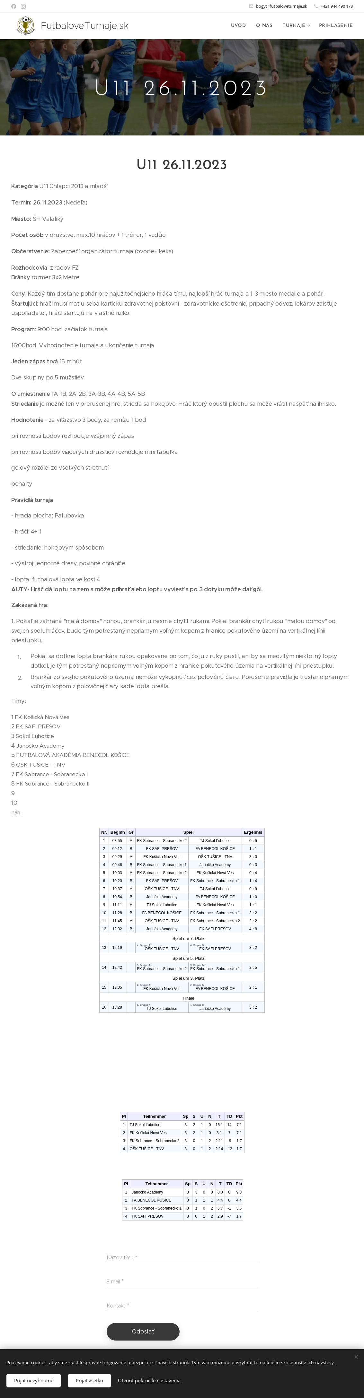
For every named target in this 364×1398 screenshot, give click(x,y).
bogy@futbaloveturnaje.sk (281, 6)
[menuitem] (242, 26)
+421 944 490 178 (337, 6)
